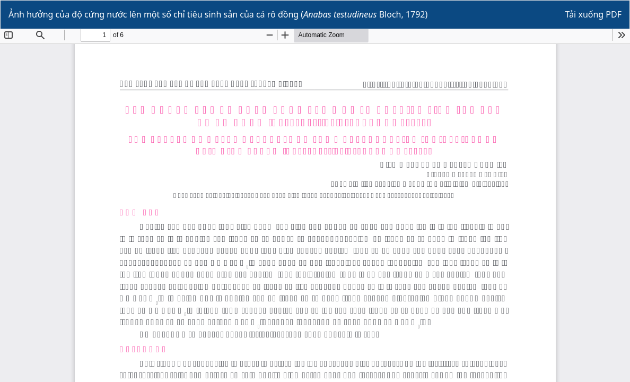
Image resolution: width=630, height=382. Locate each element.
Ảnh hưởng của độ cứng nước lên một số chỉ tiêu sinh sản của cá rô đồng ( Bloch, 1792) (217, 14)
